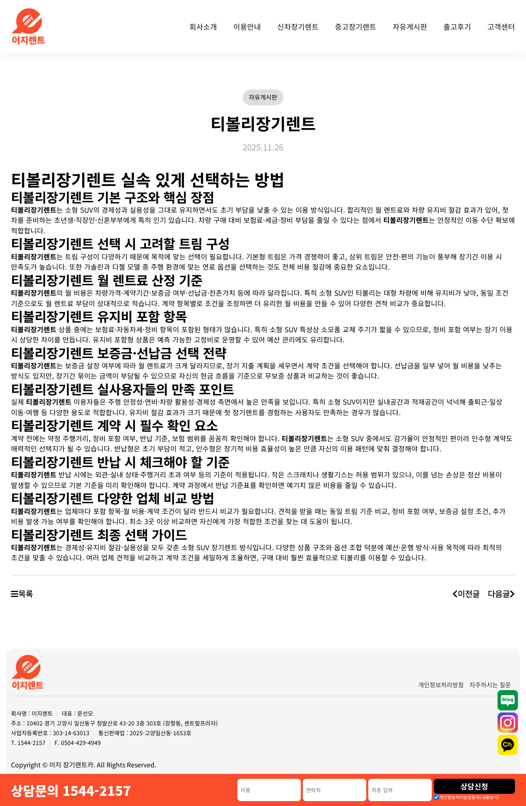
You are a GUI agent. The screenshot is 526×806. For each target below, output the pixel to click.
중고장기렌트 (355, 26)
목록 (22, 593)
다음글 (501, 593)
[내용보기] (489, 797)
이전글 (466, 593)
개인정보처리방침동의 (469, 797)
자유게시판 (410, 26)
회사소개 (203, 26)
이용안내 (247, 26)
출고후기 (457, 26)
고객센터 (501, 26)
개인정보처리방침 (441, 684)
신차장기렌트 (298, 26)
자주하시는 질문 (490, 684)
